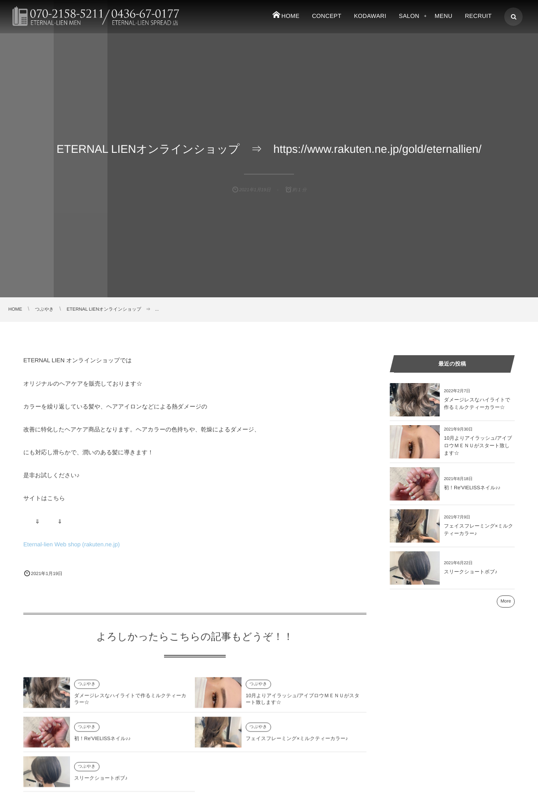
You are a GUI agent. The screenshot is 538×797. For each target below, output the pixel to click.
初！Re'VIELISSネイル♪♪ (102, 742)
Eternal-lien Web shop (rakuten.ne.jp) (71, 544)
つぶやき (87, 687)
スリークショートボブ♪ (100, 782)
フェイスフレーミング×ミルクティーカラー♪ (297, 742)
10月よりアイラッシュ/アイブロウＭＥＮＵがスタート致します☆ (478, 445)
